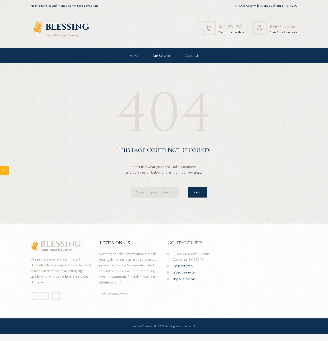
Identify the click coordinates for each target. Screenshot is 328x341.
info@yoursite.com (187, 277)
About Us (192, 61)
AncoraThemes (143, 333)
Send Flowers (276, 26)
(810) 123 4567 (213, 26)
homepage (194, 178)
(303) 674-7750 (185, 271)
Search (196, 198)
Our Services (162, 61)
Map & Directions (186, 284)
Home (133, 61)
